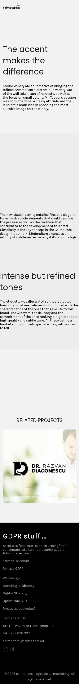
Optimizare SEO (15, 601)
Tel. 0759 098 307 (16, 633)
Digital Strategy (15, 593)
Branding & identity (18, 586)
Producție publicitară (19, 608)
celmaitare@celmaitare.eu (23, 641)
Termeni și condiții (17, 561)
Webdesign (11, 578)
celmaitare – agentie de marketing (42, 674)
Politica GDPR (13, 568)
